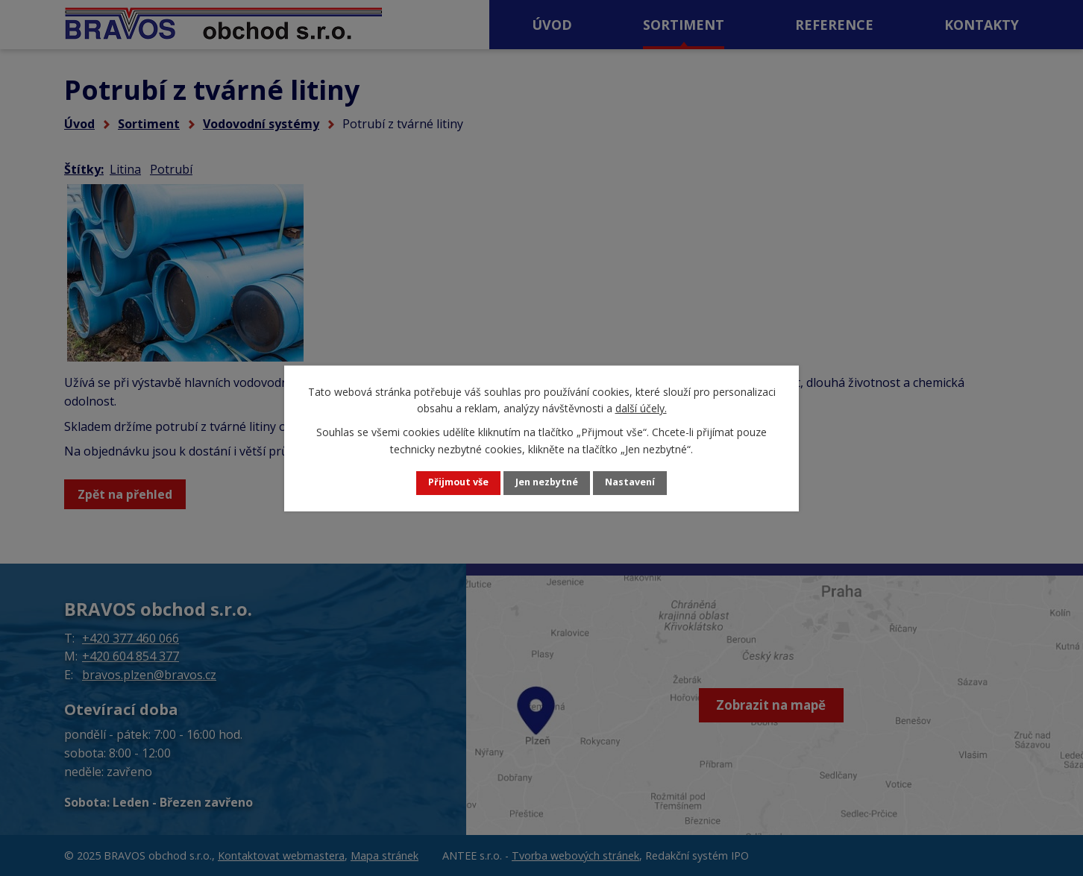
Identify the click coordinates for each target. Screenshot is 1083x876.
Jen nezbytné (547, 483)
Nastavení (637, 483)
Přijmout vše (452, 483)
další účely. (641, 407)
